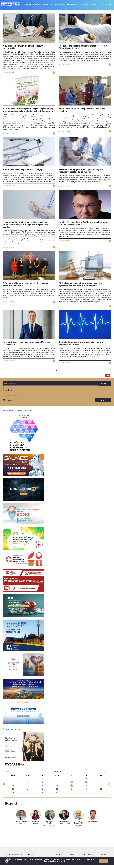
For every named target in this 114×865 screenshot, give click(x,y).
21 (27, 789)
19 (101, 785)
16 (57, 785)
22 (42, 789)
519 (54, 370)
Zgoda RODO (10, 400)
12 (101, 782)
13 (13, 785)
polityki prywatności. (58, 861)
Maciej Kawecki (92, 821)
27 (13, 792)
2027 (105, 771)
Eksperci (11, 803)
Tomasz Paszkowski (78, 822)
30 (57, 792)
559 (60, 370)
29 (42, 792)
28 (27, 792)
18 (86, 785)
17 (71, 785)
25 (86, 789)
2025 (7, 771)
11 (86, 782)
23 (57, 789)
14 (27, 785)
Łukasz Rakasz (64, 821)
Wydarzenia (14, 764)
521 (58, 370)
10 (71, 782)
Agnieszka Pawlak (49, 822)
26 (101, 789)
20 (13, 789)
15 (42, 785)
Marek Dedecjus (21, 821)
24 (71, 789)
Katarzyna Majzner (35, 822)
